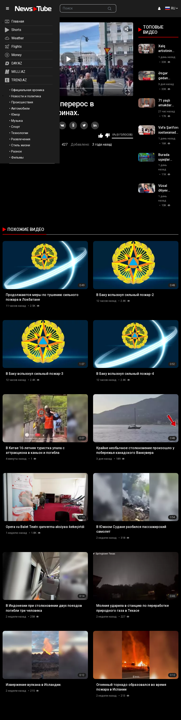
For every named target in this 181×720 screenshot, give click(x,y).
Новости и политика (26, 96)
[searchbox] (81, 8)
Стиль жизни (20, 145)
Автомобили (20, 108)
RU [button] (170, 8)
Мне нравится (100, 135)
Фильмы (17, 157)
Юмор (15, 114)
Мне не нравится (107, 135)
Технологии (19, 133)
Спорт (15, 127)
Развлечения (20, 139)
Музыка (17, 121)
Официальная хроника (27, 90)
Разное (16, 151)
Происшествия (22, 102)
